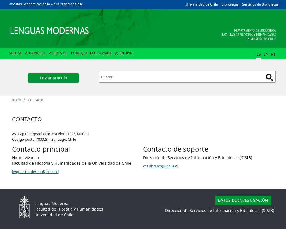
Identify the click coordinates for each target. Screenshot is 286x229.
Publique (79, 53)
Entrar (126, 53)
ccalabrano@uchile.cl (160, 166)
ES (258, 54)
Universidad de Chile (202, 4)
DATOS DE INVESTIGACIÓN (243, 200)
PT (273, 54)
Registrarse (101, 53)
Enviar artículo (53, 78)
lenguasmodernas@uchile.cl (35, 171)
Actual (15, 53)
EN (266, 54)
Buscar (269, 77)
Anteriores (35, 53)
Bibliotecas (230, 4)
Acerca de (58, 53)
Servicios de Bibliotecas (260, 4)
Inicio (16, 99)
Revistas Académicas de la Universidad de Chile (46, 3)
